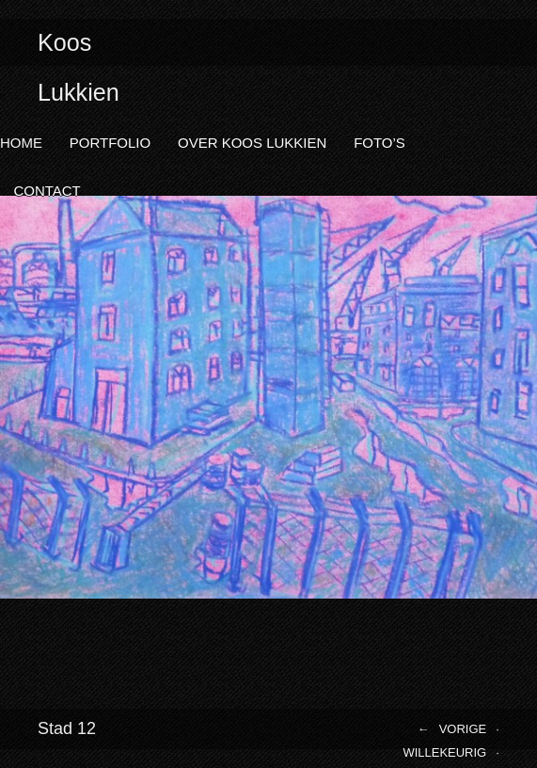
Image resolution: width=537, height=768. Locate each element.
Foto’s (379, 143)
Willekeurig (444, 752)
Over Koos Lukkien (252, 143)
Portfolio (110, 143)
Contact (46, 191)
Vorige (463, 729)
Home (21, 143)
